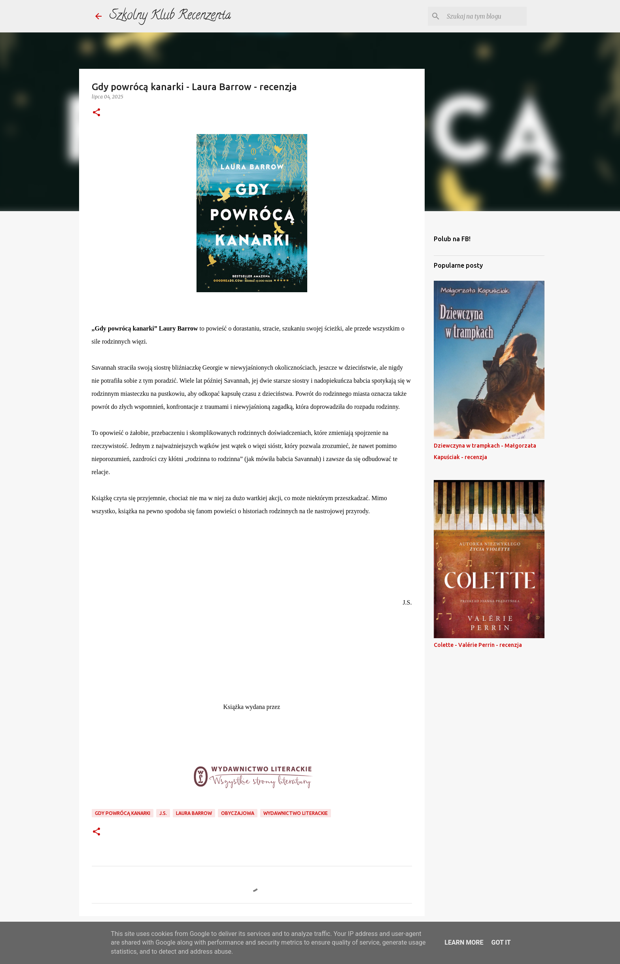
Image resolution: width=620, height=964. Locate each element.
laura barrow (194, 813)
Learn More (463, 942)
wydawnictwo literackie (295, 813)
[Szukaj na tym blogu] (485, 16)
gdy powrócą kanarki (122, 813)
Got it (500, 942)
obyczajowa (237, 813)
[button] (96, 113)
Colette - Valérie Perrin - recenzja (478, 645)
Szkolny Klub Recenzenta (170, 16)
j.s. (163, 813)
